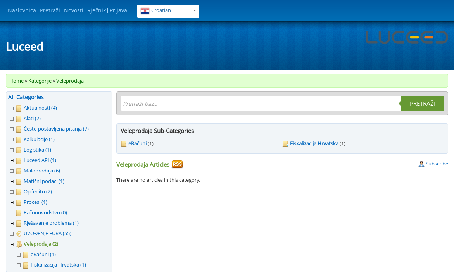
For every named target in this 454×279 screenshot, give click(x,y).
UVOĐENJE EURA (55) (47, 233)
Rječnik (96, 10)
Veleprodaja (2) (41, 243)
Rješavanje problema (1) (51, 222)
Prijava (118, 10)
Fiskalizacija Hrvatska (314, 143)
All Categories (26, 97)
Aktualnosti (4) (40, 107)
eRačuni (137, 143)
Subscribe (433, 163)
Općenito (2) (38, 191)
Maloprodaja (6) (42, 170)
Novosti (73, 10)
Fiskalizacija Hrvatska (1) (58, 264)
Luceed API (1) (40, 160)
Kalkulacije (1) (39, 139)
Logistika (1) (37, 149)
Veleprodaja (70, 80)
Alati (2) (32, 118)
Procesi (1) (35, 201)
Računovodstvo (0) (45, 212)
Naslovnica (22, 10)
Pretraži (50, 10)
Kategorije (40, 80)
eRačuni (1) (43, 254)
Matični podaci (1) (44, 180)
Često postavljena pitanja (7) (56, 128)
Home (16, 80)
